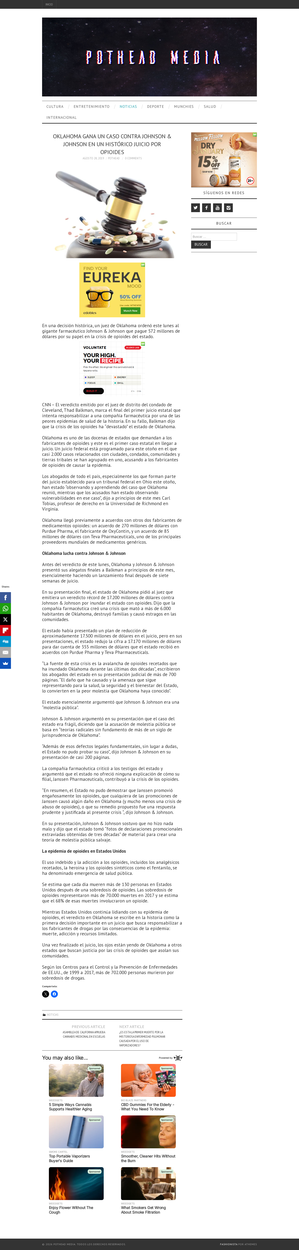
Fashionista (228, 1244)
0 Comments (133, 158)
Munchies (184, 106)
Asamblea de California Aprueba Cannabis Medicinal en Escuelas (84, 1034)
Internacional (61, 117)
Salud (210, 106)
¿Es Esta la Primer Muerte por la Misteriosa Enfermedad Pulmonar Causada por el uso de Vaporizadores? (142, 1038)
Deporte (155, 106)
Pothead (114, 158)
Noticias (128, 106)
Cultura (55, 106)
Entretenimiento (92, 106)
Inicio (49, 4)
